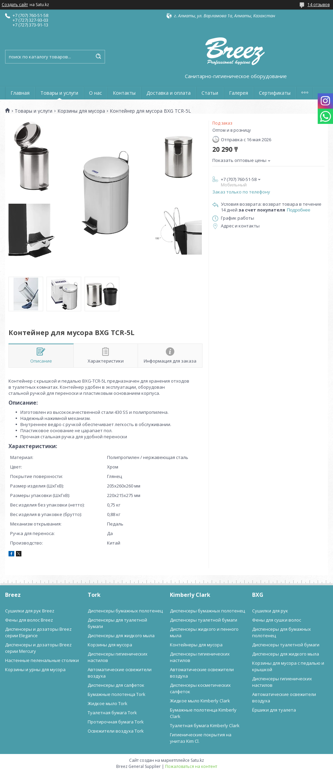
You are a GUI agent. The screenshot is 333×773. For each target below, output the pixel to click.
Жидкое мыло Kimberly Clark (200, 701)
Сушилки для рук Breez (29, 611)
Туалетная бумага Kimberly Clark (205, 725)
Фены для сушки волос (276, 620)
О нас (95, 93)
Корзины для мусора (81, 111)
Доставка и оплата (168, 93)
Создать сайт (15, 4)
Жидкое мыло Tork (107, 703)
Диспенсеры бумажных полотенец (125, 611)
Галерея (238, 93)
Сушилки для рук (270, 611)
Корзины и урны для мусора (35, 669)
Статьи (209, 93)
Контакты (124, 93)
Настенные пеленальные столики (42, 660)
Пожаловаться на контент (191, 766)
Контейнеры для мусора (196, 645)
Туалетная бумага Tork (112, 713)
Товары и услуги (59, 93)
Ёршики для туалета (274, 710)
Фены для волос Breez (29, 620)
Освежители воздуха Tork (116, 731)
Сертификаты (275, 93)
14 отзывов (319, 4)
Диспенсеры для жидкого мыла (121, 635)
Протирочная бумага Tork (116, 722)
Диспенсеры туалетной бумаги (203, 620)
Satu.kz (197, 760)
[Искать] (98, 56)
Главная (20, 93)
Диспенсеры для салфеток (116, 685)
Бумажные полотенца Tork (116, 694)
